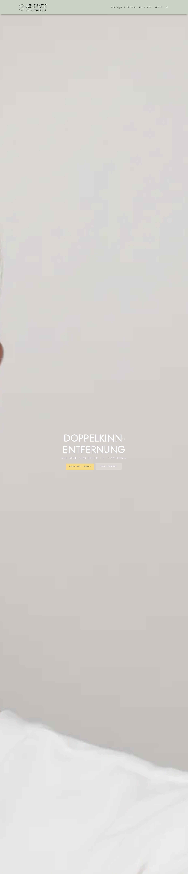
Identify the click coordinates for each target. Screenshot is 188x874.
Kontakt (158, 7)
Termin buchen (109, 466)
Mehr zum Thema (80, 466)
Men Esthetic (145, 7)
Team (130, 7)
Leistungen (117, 7)
